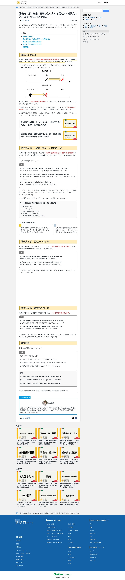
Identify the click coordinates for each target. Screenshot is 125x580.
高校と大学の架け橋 (95, 542)
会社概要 (18, 541)
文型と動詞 (71, 557)
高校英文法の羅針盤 (25, 7)
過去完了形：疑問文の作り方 (32, 44)
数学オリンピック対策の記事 (55, 533)
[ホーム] (17, 7)
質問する (92, 560)
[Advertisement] (48, 289)
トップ (99, 2)
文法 (69, 551)
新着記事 (106, 2)
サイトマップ (19, 562)
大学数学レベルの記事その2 (54, 542)
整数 (69, 533)
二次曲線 (70, 542)
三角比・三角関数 (73, 530)
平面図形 (70, 527)
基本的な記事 (50, 524)
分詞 (69, 563)
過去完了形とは (28, 36)
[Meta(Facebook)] (76, 418)
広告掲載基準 (19, 556)
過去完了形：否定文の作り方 (32, 41)
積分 (69, 539)
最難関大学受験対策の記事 (54, 530)
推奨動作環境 (19, 559)
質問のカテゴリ (94, 554)
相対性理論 (93, 539)
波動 (91, 527)
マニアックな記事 (52, 536)
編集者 (17, 544)
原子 (91, 536)
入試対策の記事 (51, 527)
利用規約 (18, 547)
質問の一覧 (93, 557)
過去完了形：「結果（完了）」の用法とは (36, 39)
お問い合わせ (19, 565)
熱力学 (92, 530)
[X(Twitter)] (73, 418)
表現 (69, 554)
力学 (91, 524)
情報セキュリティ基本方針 (23, 553)
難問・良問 (71, 524)
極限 (69, 536)
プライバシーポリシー (22, 550)
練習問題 (25, 47)
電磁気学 (92, 533)
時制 (69, 560)
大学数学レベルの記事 (53, 539)
